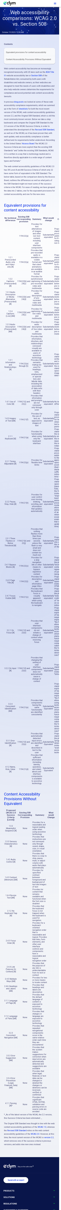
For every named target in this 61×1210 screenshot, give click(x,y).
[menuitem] (29, 52)
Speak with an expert (16, 1180)
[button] (29, 1192)
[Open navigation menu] (55, 3)
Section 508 (36, 75)
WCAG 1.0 (42, 1127)
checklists (23, 109)
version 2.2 (49, 1137)
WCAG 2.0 (35, 1134)
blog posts (19, 102)
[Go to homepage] (11, 3)
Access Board (28, 143)
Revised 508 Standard (44, 129)
